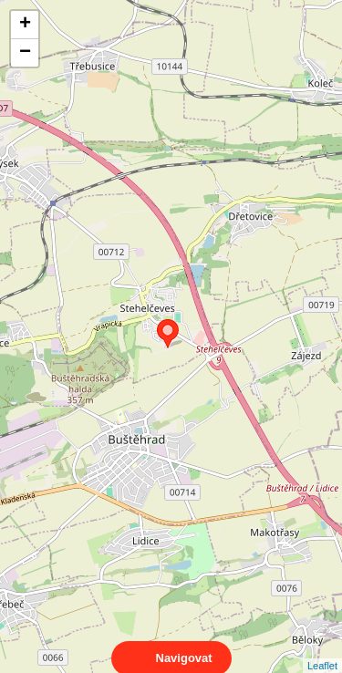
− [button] (25, 53)
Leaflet (322, 649)
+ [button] (25, 24)
